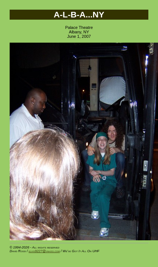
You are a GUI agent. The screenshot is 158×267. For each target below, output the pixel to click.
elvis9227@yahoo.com (44, 251)
